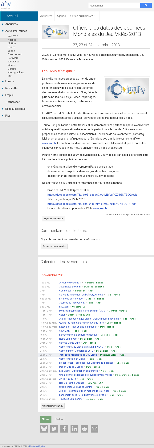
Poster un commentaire (54, 246)
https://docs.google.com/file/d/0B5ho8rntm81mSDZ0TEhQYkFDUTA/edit (91, 203)
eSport (11, 50)
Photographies (16, 72)
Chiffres (12, 43)
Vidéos (11, 65)
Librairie (12, 68)
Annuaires (10, 24)
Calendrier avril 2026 (52, 406)
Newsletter (10, 88)
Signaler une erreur (53, 218)
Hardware (13, 58)
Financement (15, 54)
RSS (10, 76)
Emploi (8, 95)
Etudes (11, 47)
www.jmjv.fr (49, 143)
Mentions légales (37, 446)
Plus (6, 115)
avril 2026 (13, 36)
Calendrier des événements (64, 261)
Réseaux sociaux (14, 108)
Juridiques (13, 61)
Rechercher (13, 101)
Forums (8, 81)
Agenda (12, 39)
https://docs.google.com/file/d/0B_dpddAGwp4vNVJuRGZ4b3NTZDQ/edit (92, 194)
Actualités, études (14, 30)
